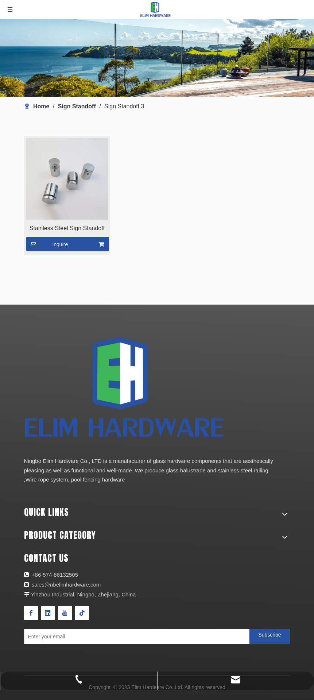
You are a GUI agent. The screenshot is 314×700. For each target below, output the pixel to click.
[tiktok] (82, 613)
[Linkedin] (48, 613)
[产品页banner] (157, 58)
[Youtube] (65, 613)
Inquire (47, 244)
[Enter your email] (135, 636)
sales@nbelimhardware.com (67, 584)
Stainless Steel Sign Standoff (67, 228)
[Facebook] (31, 613)
